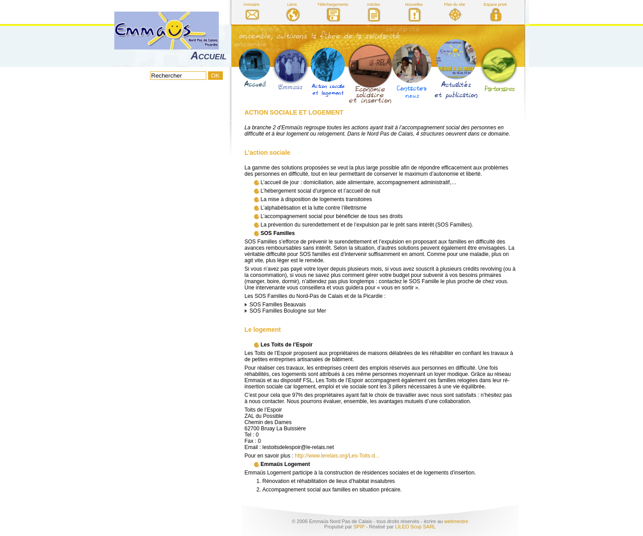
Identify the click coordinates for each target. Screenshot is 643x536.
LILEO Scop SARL (415, 526)
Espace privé (495, 4)
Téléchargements (332, 4)
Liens (292, 4)
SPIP (358, 526)
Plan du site (454, 4)
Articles (373, 4)
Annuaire (251, 4)
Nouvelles (414, 4)
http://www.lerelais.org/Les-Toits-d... (337, 456)
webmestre (456, 521)
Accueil (209, 55)
